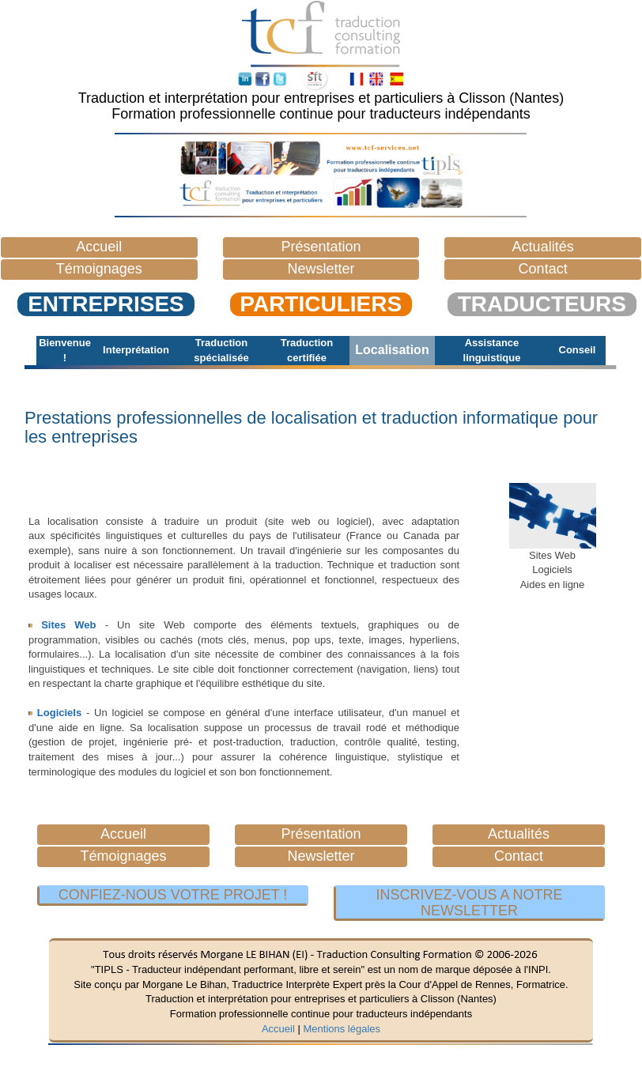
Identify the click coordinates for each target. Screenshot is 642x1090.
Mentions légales (341, 1029)
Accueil (278, 1029)
